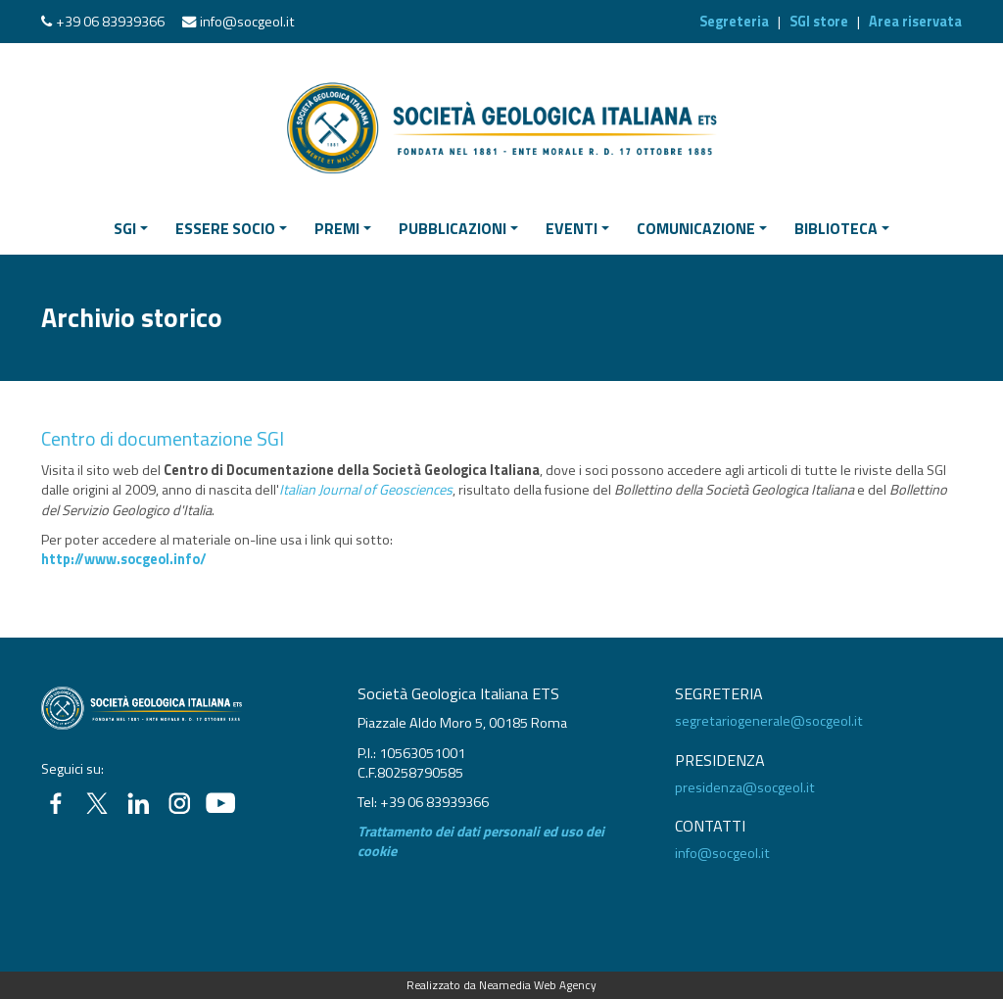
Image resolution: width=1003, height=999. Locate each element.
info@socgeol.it (247, 21)
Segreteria (734, 21)
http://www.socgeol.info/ (124, 559)
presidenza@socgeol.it (745, 787)
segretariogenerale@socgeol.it (769, 721)
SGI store (818, 21)
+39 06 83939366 (110, 21)
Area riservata (915, 21)
